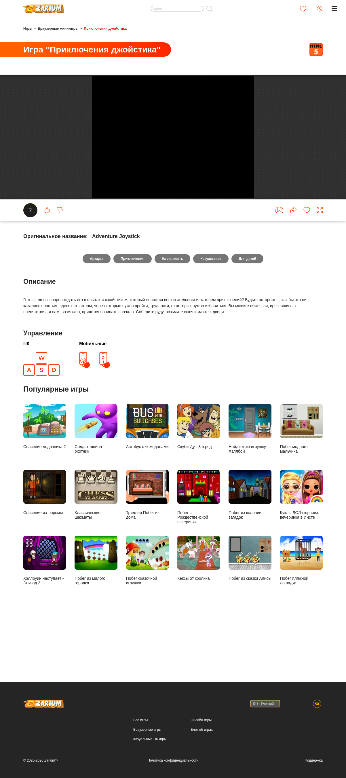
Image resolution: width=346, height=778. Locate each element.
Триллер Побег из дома (147, 546)
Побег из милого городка (96, 612)
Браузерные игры (147, 730)
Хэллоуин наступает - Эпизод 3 (44, 612)
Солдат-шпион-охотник (96, 481)
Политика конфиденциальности (172, 760)
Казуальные (211, 311)
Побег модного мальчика (301, 481)
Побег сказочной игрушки (147, 612)
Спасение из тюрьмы (44, 544)
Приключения (132, 311)
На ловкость (172, 311)
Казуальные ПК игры (149, 739)
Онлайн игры (201, 720)
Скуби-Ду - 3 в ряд (198, 478)
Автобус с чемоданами (147, 478)
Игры (27, 28)
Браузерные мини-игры (58, 28)
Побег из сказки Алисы (250, 610)
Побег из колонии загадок (250, 546)
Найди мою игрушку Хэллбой (250, 481)
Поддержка (314, 760)
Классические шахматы (96, 546)
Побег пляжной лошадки (301, 612)
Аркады (95, 311)
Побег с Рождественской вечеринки (198, 549)
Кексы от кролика (198, 610)
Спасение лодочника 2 (44, 478)
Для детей (248, 311)
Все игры (140, 720)
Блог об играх (202, 730)
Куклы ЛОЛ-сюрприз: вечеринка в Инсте (301, 546)
